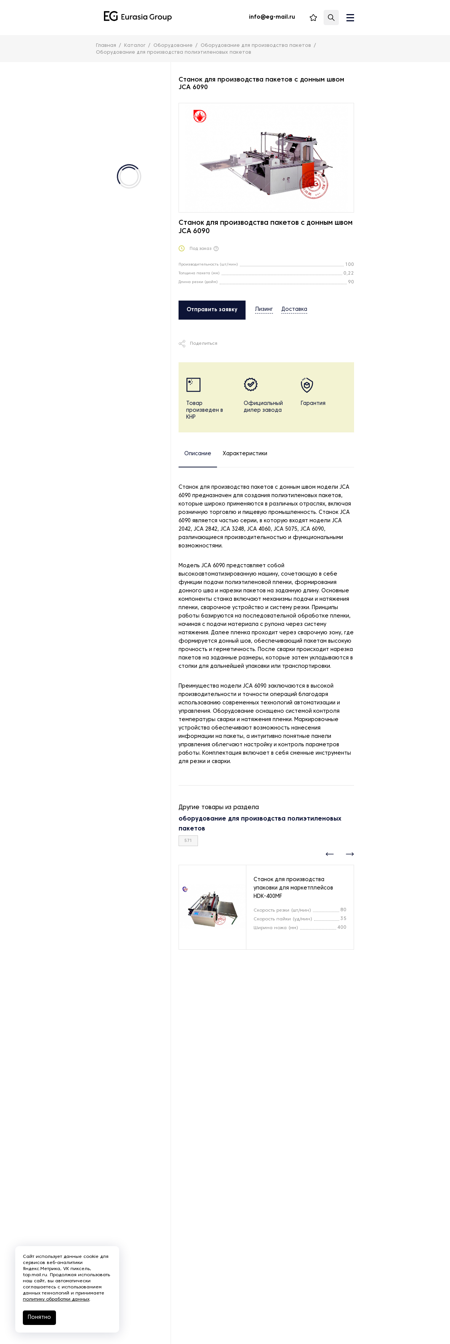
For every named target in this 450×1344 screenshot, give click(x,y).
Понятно (39, 1317)
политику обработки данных (56, 1299)
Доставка (294, 309)
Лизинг (264, 309)
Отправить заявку (212, 309)
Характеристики (245, 453)
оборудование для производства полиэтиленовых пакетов (260, 824)
